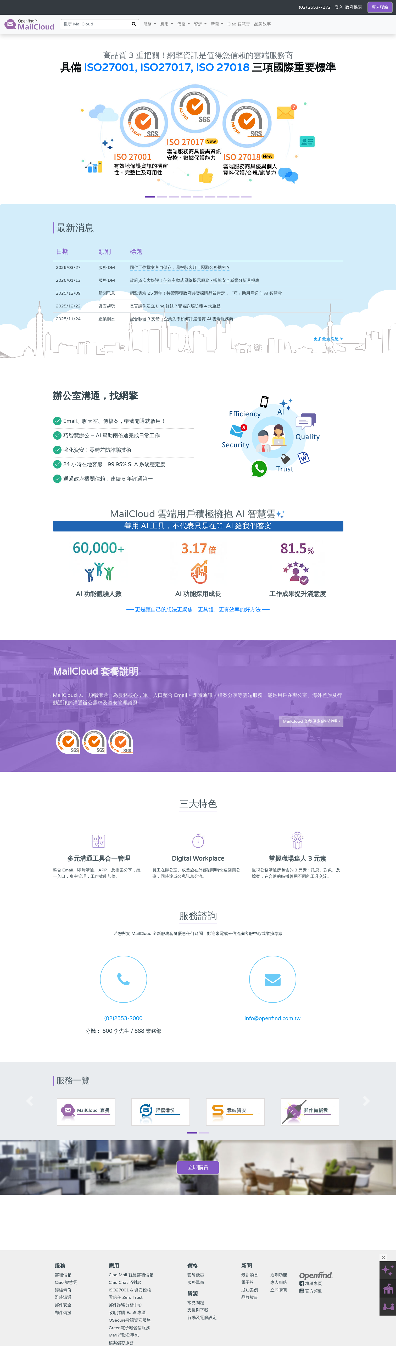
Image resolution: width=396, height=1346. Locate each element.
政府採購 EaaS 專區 (127, 1312)
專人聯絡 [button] (380, 7)
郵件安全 (63, 1305)
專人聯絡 (278, 1282)
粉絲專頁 (313, 1283)
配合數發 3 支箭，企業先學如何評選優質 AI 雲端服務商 (181, 319)
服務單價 (195, 1282)
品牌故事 (262, 24)
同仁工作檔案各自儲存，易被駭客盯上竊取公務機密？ (180, 267)
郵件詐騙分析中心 (125, 1305)
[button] (29, 119)
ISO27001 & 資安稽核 (130, 1290)
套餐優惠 (195, 1275)
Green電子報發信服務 (129, 1328)
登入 (339, 7)
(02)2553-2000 (123, 1018)
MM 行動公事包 (124, 1335)
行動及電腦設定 (202, 1317)
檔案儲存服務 (121, 1342)
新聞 (218, 24)
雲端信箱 (63, 1275)
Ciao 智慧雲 (238, 24)
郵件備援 (63, 1312)
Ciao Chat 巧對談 (125, 1282)
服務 (148, 24)
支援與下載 (197, 1310)
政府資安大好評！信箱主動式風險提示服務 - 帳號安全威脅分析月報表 (194, 280)
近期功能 (278, 1275)
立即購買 (198, 1167)
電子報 (247, 1282)
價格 (184, 24)
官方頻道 (313, 1291)
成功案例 (249, 1290)
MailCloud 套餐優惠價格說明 (311, 721)
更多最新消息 (328, 339)
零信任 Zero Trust (126, 1297)
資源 (201, 24)
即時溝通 (63, 1297)
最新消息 (249, 1275)
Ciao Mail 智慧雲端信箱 (131, 1275)
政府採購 (353, 7)
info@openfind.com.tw (272, 1018)
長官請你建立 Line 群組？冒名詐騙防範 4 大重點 (175, 306)
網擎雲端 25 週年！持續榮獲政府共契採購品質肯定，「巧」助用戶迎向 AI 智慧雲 (206, 293)
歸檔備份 (63, 1290)
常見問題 (195, 1302)
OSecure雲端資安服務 (130, 1320)
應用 (165, 24)
